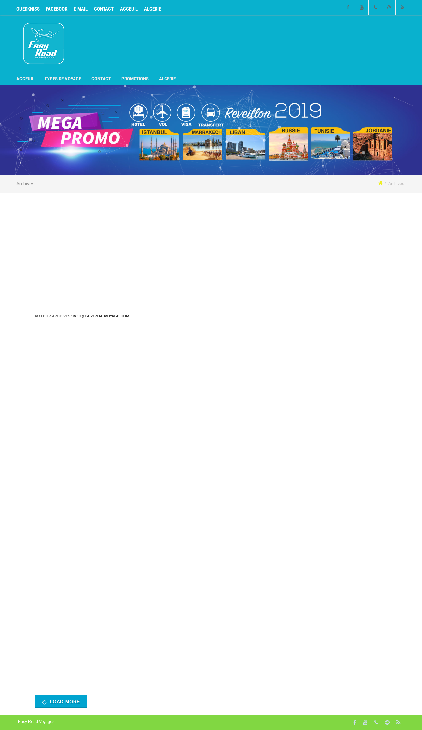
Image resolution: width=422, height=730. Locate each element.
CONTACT (104, 9)
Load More (60, 702)
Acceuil (129, 9)
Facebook (56, 9)
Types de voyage (63, 79)
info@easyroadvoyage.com (101, 316)
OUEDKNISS (28, 9)
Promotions (135, 79)
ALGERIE (152, 9)
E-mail (81, 9)
